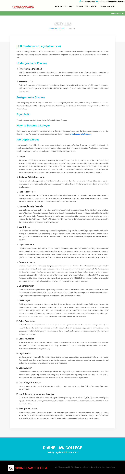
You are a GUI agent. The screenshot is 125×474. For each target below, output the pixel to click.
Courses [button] (79, 6)
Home (57, 6)
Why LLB (72, 6)
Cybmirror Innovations (106, 467)
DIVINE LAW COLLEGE (57, 28)
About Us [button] (63, 6)
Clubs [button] (87, 6)
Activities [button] (95, 6)
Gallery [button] (103, 6)
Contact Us (110, 6)
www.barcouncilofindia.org (80, 134)
